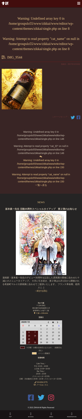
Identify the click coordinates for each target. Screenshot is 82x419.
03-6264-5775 (41, 382)
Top (10, 416)
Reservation (71, 416)
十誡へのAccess (41, 313)
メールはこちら (41, 385)
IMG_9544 (14, 57)
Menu (51, 416)
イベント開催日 (44, 353)
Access (31, 416)
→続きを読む (41, 291)
